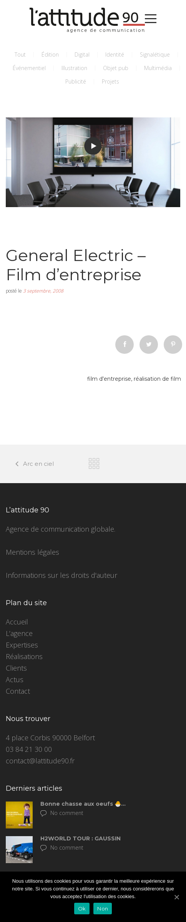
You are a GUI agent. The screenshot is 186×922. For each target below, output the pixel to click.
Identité (114, 54)
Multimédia (158, 68)
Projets (110, 81)
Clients (16, 668)
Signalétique (155, 54)
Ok (82, 908)
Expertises (22, 644)
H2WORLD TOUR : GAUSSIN (80, 838)
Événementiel (29, 68)
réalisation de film (157, 378)
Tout (20, 54)
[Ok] (176, 897)
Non (102, 908)
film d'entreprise (109, 378)
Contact (18, 691)
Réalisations (24, 656)
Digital (82, 54)
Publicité (75, 81)
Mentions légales (32, 552)
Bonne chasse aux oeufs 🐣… (83, 803)
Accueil (17, 621)
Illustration (74, 68)
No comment (61, 813)
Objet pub (115, 68)
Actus (14, 679)
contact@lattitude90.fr (40, 760)
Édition (50, 54)
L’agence (19, 633)
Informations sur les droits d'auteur (61, 575)
